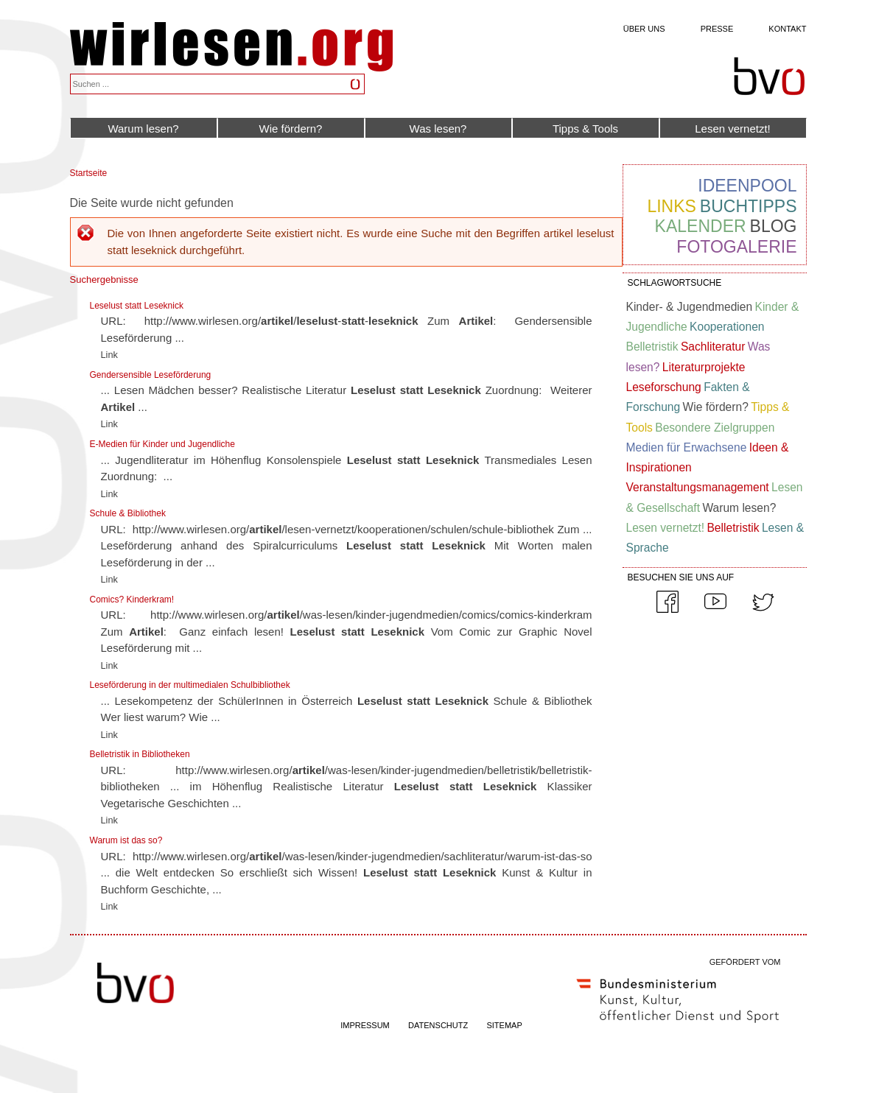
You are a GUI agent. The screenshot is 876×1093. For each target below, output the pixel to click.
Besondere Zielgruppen (714, 427)
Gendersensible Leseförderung (150, 375)
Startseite (89, 173)
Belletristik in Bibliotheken (140, 754)
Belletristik (652, 346)
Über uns (644, 28)
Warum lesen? (143, 128)
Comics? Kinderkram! (132, 599)
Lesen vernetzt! (733, 128)
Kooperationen (727, 326)
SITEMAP (504, 1025)
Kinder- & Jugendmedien (689, 307)
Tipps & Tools (585, 128)
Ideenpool (747, 185)
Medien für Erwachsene (686, 447)
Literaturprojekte (704, 367)
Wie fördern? (291, 128)
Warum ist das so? (126, 840)
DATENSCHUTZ (438, 1025)
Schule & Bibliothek (128, 513)
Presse (717, 28)
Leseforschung (663, 387)
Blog (773, 226)
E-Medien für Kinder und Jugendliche (162, 444)
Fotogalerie (736, 246)
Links (671, 206)
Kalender (700, 226)
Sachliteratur (713, 346)
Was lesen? (438, 128)
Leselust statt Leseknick (136, 306)
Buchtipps (748, 206)
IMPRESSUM (365, 1025)
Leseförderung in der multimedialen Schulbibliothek (190, 685)
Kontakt (787, 28)
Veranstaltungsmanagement (697, 487)
